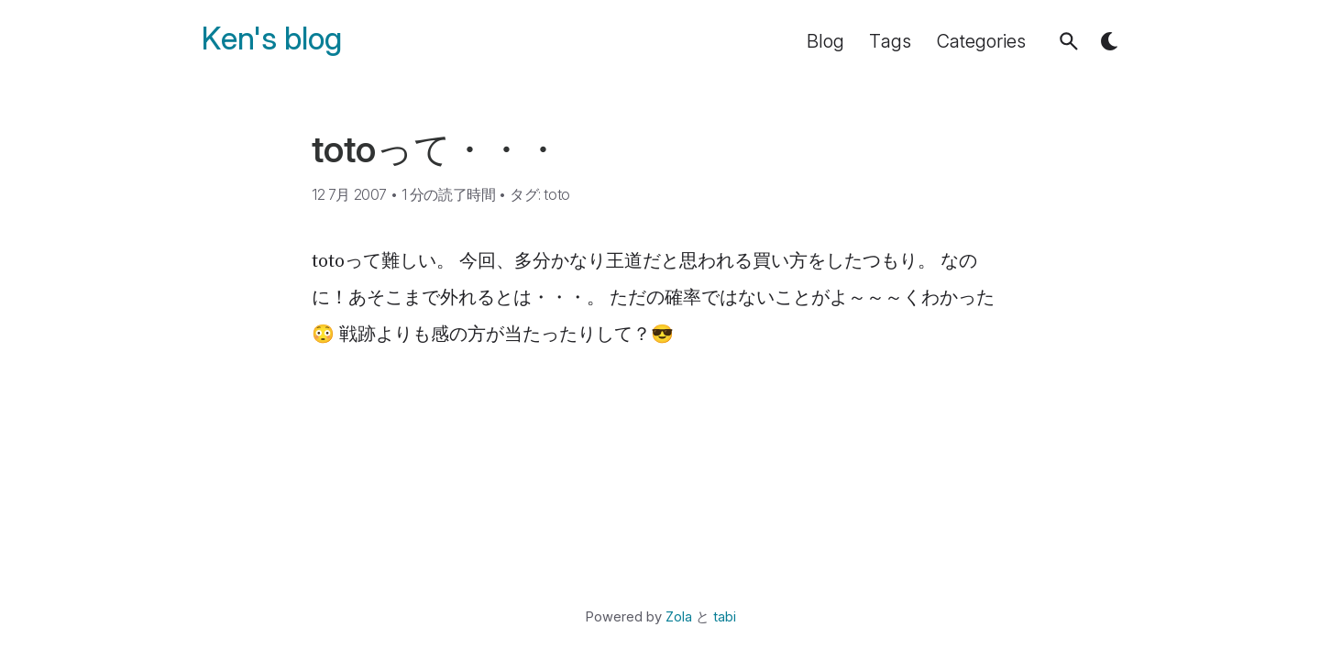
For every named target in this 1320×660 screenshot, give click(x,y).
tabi (724, 617)
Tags (890, 41)
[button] (1069, 41)
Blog (825, 41)
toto (556, 194)
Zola (679, 617)
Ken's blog (272, 39)
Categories (981, 41)
